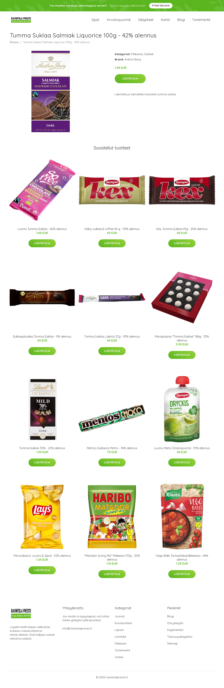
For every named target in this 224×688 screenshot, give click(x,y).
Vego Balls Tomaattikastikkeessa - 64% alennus (182, 562)
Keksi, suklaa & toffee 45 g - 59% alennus (112, 233)
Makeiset (137, 58)
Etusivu (14, 46)
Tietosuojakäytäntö (179, 641)
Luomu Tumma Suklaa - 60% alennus (42, 233)
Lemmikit (120, 641)
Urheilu (119, 661)
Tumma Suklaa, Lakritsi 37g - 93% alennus (112, 341)
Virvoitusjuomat (119, 22)
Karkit (165, 22)
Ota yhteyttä (175, 627)
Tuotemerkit (201, 22)
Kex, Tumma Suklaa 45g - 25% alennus (181, 233)
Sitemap (172, 648)
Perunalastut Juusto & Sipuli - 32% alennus (42, 560)
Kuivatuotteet (123, 627)
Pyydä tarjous (161, 5)
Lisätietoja (130, 83)
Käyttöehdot (175, 634)
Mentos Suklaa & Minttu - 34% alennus (112, 452)
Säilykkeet (146, 22)
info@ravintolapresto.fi (77, 633)
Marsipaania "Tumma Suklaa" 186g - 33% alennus (182, 343)
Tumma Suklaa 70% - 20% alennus (42, 452)
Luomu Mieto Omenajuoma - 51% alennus (182, 452)
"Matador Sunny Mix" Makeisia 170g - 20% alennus (112, 562)
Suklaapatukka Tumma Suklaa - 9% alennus (42, 341)
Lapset (119, 634)
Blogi (181, 22)
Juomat (120, 620)
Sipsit (95, 22)
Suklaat (149, 58)
